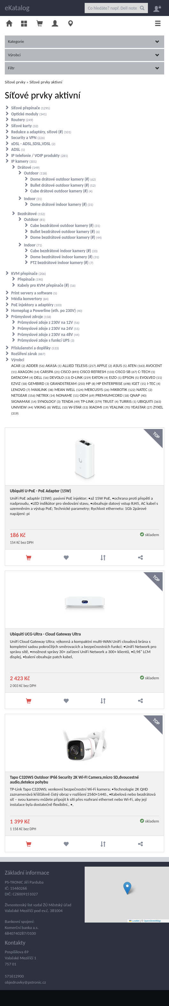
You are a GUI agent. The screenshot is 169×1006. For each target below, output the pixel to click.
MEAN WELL (68, 389)
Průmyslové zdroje (31, 316)
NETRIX (45, 395)
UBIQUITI (149, 401)
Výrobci (83, 54)
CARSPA (50, 371)
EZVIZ (19, 383)
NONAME (67, 395)
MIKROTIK (122, 389)
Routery (22, 119)
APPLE (104, 365)
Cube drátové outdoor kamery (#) (61, 191)
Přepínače (30, 279)
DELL (41, 377)
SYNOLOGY (48, 401)
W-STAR (78, 407)
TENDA (71, 401)
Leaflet (134, 920)
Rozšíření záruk (28, 353)
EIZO (115, 377)
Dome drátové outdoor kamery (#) (63, 179)
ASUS (120, 365)
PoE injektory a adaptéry (36, 304)
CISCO (70, 371)
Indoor (33, 198)
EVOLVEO (151, 377)
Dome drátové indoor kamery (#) (61, 204)
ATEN (136, 365)
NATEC (144, 389)
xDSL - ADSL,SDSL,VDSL (33, 143)
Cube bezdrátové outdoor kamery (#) (65, 225)
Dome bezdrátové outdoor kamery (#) (66, 237)
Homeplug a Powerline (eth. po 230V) (46, 310)
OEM (87, 395)
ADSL (18, 149)
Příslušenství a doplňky (35, 348)
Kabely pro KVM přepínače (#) (46, 285)
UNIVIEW (22, 407)
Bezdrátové (31, 213)
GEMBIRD (38, 383)
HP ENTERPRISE (113, 383)
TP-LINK (91, 401)
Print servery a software (34, 293)
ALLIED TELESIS (79, 365)
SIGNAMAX (23, 401)
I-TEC (153, 383)
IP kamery (24, 161)
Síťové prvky (15, 82)
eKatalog (17, 8)
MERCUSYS (96, 389)
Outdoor (35, 173)
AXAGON (28, 371)
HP (91, 383)
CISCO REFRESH (97, 371)
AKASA (53, 365)
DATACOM (22, 377)
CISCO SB (126, 371)
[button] (127, 888)
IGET (139, 383)
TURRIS (127, 401)
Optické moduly (29, 114)
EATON (100, 377)
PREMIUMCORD (112, 395)
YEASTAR (141, 407)
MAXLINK (42, 389)
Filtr (83, 68)
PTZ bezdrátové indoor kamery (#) (61, 262)
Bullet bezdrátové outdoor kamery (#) (65, 231)
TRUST (111, 401)
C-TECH (146, 371)
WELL (59, 407)
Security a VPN (28, 137)
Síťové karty (24, 125)
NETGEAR (23, 395)
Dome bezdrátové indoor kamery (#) (64, 256)
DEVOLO (60, 377)
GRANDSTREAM (67, 383)
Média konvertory (30, 298)
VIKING (42, 407)
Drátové (29, 167)
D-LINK (81, 377)
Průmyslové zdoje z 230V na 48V (49, 334)
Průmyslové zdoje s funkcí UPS (46, 340)
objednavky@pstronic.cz (25, 982)
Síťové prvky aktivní (45, 82)
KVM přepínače (28, 273)
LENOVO (20, 389)
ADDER (35, 365)
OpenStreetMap (152, 920)
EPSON (130, 377)
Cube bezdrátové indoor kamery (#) (63, 250)
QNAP (138, 395)
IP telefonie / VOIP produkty (39, 155)
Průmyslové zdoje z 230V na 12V (49, 322)
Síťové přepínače (30, 107)
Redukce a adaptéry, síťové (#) (41, 131)
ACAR (18, 365)
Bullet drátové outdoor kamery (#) (63, 185)
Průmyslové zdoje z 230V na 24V (49, 328)
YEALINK (120, 407)
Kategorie (83, 41)
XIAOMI (99, 407)
